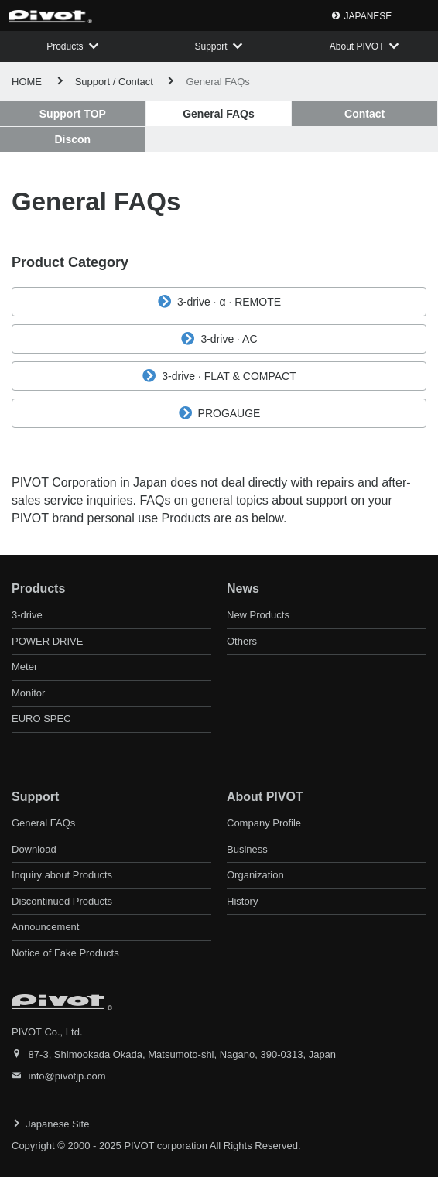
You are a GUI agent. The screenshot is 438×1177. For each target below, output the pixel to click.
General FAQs (43, 823)
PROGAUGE (219, 413)
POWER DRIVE (47, 641)
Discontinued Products (62, 901)
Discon (72, 139)
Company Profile (264, 823)
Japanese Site (57, 1124)
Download (34, 849)
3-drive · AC (218, 339)
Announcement (45, 926)
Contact (364, 114)
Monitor (28, 693)
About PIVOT (357, 46)
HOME (27, 81)
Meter (24, 666)
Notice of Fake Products (65, 953)
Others (242, 641)
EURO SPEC (41, 718)
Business (247, 849)
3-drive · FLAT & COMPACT (219, 376)
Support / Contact (114, 81)
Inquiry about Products (62, 875)
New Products (258, 615)
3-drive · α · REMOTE (219, 302)
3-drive (27, 615)
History (242, 901)
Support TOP (72, 114)
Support (210, 46)
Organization (255, 875)
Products (64, 46)
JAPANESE (368, 16)
